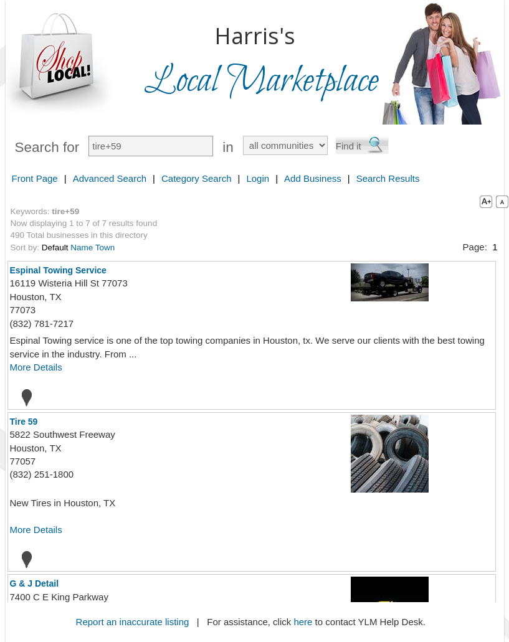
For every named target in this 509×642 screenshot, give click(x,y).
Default (55, 247)
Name (81, 247)
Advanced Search (109, 178)
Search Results (388, 178)
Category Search (196, 178)
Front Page (35, 178)
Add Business (312, 178)
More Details (36, 367)
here (302, 621)
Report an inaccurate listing (132, 621)
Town (105, 247)
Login (257, 178)
